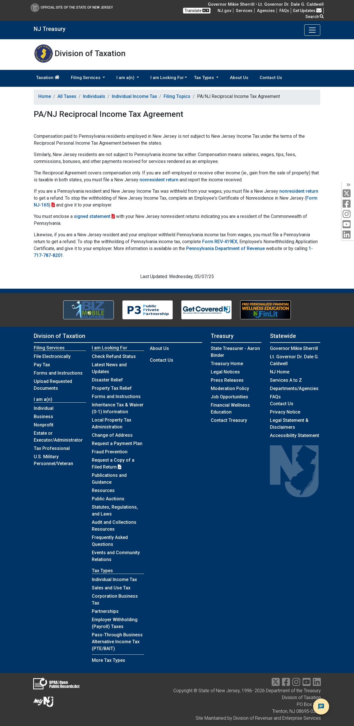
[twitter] (348, 194)
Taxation (47, 77)
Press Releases (227, 380)
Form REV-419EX (219, 241)
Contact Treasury (229, 420)
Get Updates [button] (307, 10)
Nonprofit (43, 425)
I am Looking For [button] (167, 77)
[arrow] (348, 185)
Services (244, 10)
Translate (196, 10)
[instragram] (296, 683)
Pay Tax (42, 364)
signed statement (92, 216)
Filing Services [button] (86, 77)
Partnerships (105, 611)
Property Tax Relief (112, 388)
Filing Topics (177, 96)
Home (44, 96)
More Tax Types (108, 660)
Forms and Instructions (58, 373)
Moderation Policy (230, 388)
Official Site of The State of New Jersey (72, 7)
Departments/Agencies (294, 388)
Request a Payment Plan (117, 443)
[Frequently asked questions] (284, 10)
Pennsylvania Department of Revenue (225, 248)
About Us (239, 77)
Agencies (266, 10)
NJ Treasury (49, 28)
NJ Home (279, 372)
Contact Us (271, 77)
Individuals (94, 96)
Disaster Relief (107, 380)
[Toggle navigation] (312, 30)
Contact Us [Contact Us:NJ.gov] (281, 403)
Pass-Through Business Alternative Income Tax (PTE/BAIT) (117, 641)
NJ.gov (224, 10)
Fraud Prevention (110, 452)
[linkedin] (348, 235)
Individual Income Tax (134, 96)
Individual (43, 408)
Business (43, 416)
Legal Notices (225, 372)
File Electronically (52, 356)
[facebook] (348, 204)
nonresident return (159, 179)
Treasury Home (227, 363)
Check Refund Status (114, 356)
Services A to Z (286, 380)
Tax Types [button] (204, 77)
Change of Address (112, 435)
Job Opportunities (229, 397)
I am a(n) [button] (126, 77)
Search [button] (314, 16)
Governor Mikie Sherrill (294, 348)
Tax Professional (52, 448)
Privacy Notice (285, 412)
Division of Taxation (59, 335)
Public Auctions (108, 498)
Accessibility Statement (294, 435)
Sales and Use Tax (111, 588)
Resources (103, 490)
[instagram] (348, 214)
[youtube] (348, 225)
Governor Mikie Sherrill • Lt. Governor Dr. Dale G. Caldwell (266, 4)
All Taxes (66, 96)
